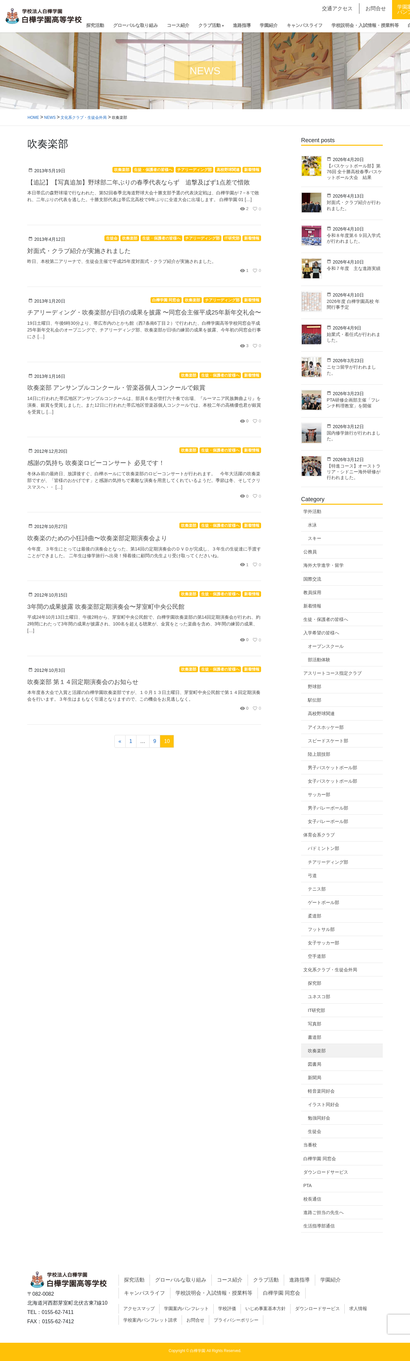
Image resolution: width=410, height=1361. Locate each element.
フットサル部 (321, 929)
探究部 (314, 983)
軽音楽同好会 (321, 1091)
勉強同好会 (319, 1118)
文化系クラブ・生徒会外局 (330, 969)
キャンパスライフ (144, 1293)
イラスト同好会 (323, 1104)
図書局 (314, 1064)
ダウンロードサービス (325, 1172)
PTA (307, 1185)
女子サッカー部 (323, 942)
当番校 (310, 1144)
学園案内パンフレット (186, 1308)
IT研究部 (316, 1010)
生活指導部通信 (319, 1225)
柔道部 (314, 915)
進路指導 (299, 1280)
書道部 (314, 1037)
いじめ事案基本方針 (265, 1308)
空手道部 (317, 956)
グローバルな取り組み (180, 1280)
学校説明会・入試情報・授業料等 (214, 1293)
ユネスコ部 (319, 996)
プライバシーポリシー (236, 1320)
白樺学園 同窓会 (319, 1158)
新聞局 (314, 1077)
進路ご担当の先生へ (323, 1212)
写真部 (314, 1023)
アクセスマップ (139, 1308)
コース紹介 (229, 1280)
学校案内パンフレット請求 (150, 1320)
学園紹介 (330, 1280)
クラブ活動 (266, 1280)
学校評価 (227, 1308)
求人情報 (358, 1308)
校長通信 (312, 1199)
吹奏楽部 (317, 1050)
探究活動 (134, 1280)
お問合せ (195, 1320)
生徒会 (314, 1131)
